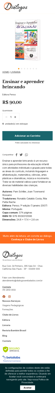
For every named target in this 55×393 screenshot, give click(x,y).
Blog (4, 335)
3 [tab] (24, 68)
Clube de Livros (10, 314)
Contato (6, 341)
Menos (6, 117)
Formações (7, 309)
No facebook (16, 154)
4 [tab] (27, 68)
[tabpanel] (27, 40)
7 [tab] (36, 68)
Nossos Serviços (11, 301)
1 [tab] (18, 68)
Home (5, 72)
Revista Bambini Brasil (14, 330)
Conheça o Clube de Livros (27, 239)
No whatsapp (26, 154)
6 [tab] (33, 68)
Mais (15, 117)
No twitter (21, 154)
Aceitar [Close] (28, 389)
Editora (6, 320)
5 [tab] (30, 68)
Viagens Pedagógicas (13, 305)
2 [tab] (21, 68)
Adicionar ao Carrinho (27, 135)
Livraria (15, 72)
